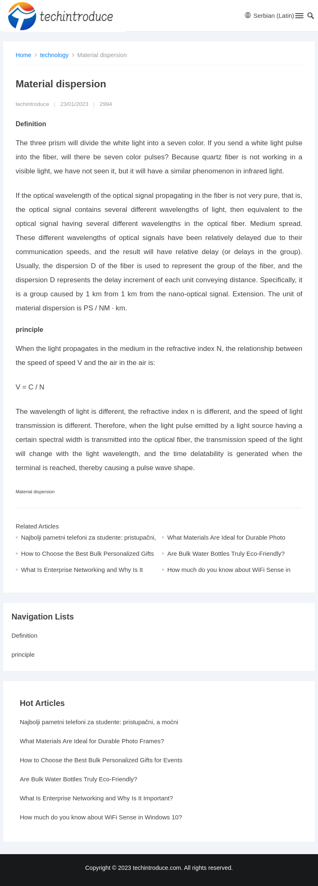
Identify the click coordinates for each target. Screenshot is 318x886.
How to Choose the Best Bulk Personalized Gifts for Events (101, 760)
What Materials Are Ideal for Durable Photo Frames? (92, 740)
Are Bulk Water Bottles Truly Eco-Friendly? (226, 553)
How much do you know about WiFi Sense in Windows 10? (101, 817)
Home (23, 55)
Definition (25, 635)
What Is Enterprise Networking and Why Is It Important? (96, 798)
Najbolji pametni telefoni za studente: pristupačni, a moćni (99, 721)
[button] (298, 17)
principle (23, 654)
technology (54, 55)
